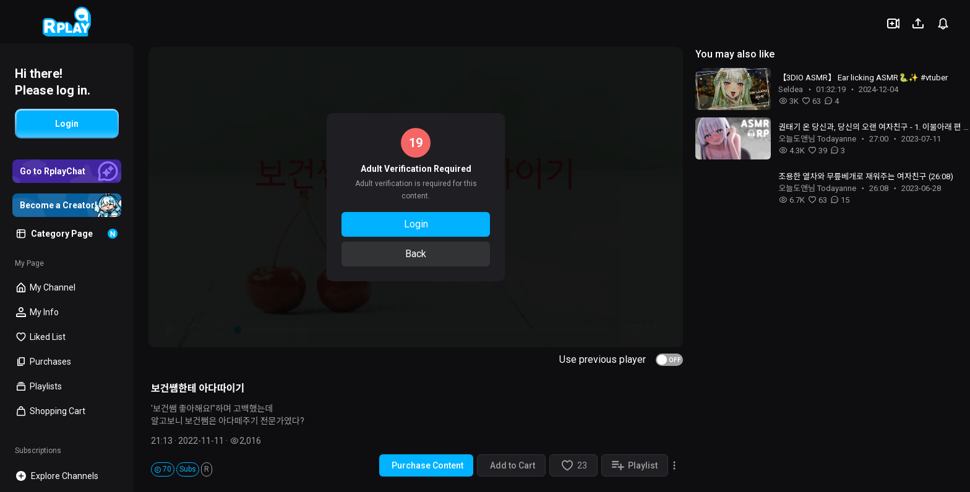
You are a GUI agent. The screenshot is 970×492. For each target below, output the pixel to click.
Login (416, 224)
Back (415, 254)
